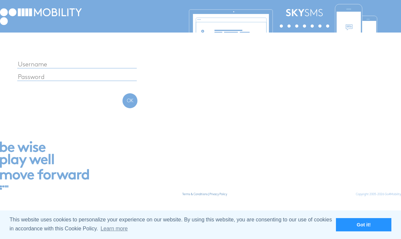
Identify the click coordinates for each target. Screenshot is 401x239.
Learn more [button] (114, 228)
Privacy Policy (218, 194)
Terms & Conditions (195, 194)
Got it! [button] (364, 224)
